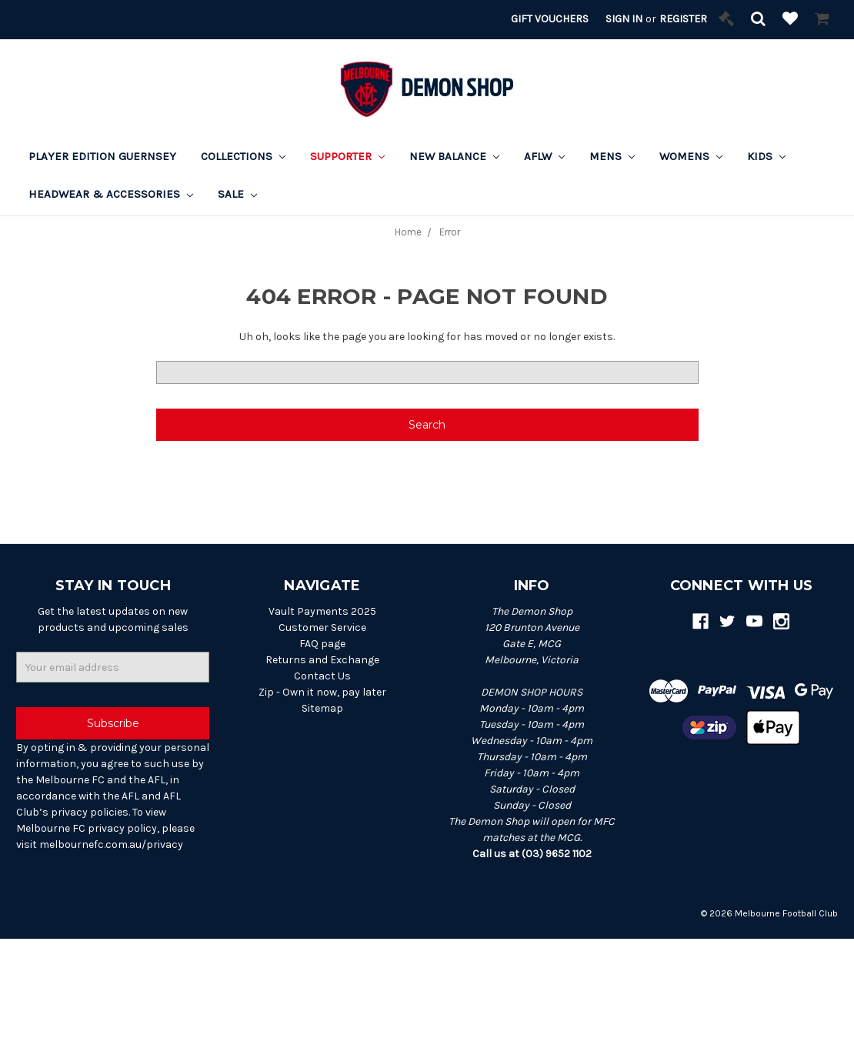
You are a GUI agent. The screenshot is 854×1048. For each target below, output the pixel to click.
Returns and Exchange (322, 659)
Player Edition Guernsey (102, 156)
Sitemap (322, 708)
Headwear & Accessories (110, 194)
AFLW (544, 156)
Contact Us (322, 676)
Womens (690, 156)
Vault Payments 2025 (322, 611)
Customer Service (322, 627)
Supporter (347, 156)
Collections (243, 156)
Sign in (623, 18)
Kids (766, 156)
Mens (612, 156)
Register (683, 18)
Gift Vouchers (550, 18)
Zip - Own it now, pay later (322, 692)
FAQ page (322, 643)
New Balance (454, 156)
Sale (237, 194)
